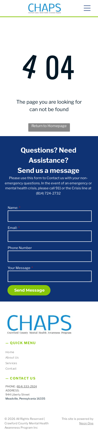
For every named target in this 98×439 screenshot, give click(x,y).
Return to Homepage (49, 126)
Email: (12, 228)
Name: (13, 208)
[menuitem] (47, 353)
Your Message (19, 268)
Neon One (86, 423)
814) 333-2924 (27, 386)
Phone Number (20, 248)
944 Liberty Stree (17, 394)
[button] (87, 8)
